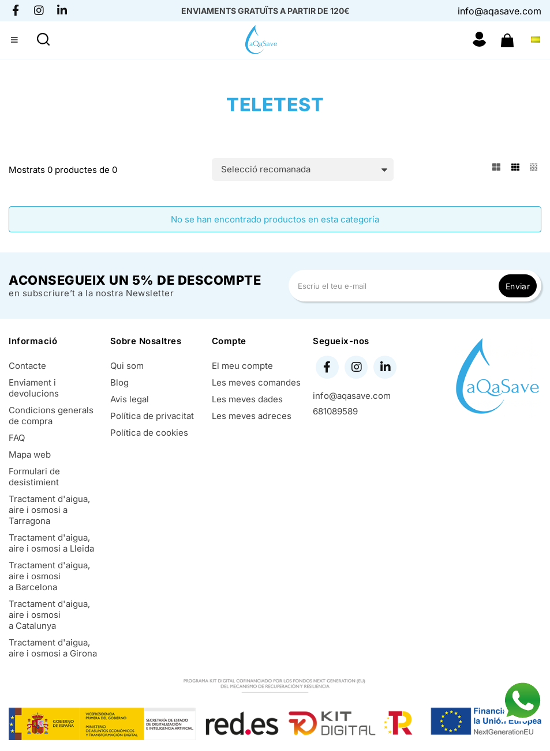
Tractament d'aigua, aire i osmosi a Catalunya (49, 614)
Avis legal (129, 399)
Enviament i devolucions (34, 388)
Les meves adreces (251, 415)
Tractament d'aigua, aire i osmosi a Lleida (51, 543)
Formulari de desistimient (34, 477)
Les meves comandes (256, 382)
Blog (119, 382)
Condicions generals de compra (51, 416)
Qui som (127, 365)
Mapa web (30, 454)
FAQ (17, 437)
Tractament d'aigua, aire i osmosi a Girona (53, 648)
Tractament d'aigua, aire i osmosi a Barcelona (49, 576)
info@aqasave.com (499, 11)
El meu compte (242, 365)
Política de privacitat (152, 415)
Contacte (27, 365)
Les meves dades (247, 399)
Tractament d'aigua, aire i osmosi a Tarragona (49, 509)
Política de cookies (149, 432)
